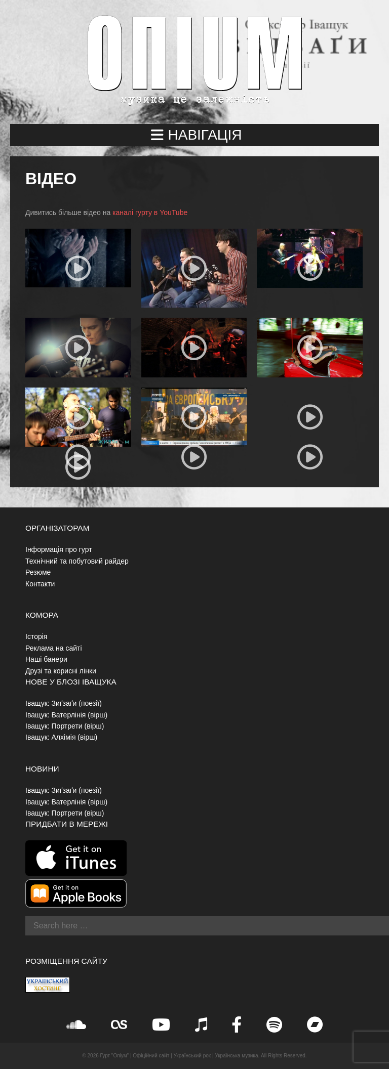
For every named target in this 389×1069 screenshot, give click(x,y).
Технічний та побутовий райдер (77, 561)
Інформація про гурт (58, 549)
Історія (36, 636)
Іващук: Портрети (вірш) (64, 726)
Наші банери (46, 659)
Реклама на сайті (53, 648)
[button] (194, 135)
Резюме (38, 572)
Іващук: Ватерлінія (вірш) (66, 715)
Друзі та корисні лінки (60, 671)
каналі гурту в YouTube (149, 212)
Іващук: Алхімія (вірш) (61, 737)
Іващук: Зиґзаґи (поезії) (63, 703)
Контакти (40, 584)
